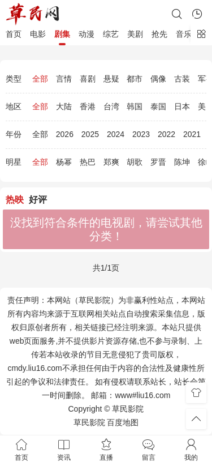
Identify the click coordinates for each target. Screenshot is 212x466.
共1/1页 (106, 267)
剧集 (62, 34)
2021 (192, 134)
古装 (182, 78)
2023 (141, 134)
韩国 (134, 106)
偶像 (158, 78)
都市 (134, 78)
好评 (38, 199)
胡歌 (134, 161)
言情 (64, 78)
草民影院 (89, 422)
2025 (90, 134)
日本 (182, 106)
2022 (166, 134)
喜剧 (88, 78)
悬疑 (111, 78)
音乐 (184, 34)
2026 (64, 134)
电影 (38, 34)
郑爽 (111, 161)
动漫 (86, 34)
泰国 (158, 106)
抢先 (159, 34)
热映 (15, 199)
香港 (88, 106)
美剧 (135, 34)
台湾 (111, 106)
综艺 (111, 34)
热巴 (88, 161)
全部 (40, 78)
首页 (13, 34)
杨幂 (64, 161)
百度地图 (123, 422)
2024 (115, 134)
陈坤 (182, 161)
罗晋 (158, 161)
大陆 (64, 106)
